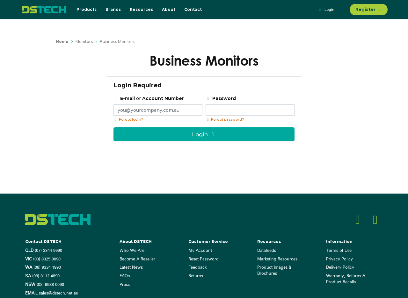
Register (368, 9)
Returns (195, 276)
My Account (200, 251)
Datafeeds (266, 251)
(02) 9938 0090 (44, 285)
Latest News (131, 268)
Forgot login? (128, 119)
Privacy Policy (339, 259)
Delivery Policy (340, 268)
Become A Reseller (137, 259)
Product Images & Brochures (274, 271)
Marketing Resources (277, 259)
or (148, 98)
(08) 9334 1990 (43, 268)
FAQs (125, 276)
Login (325, 9)
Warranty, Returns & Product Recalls (345, 279)
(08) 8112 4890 (42, 276)
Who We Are (132, 251)
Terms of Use (339, 251)
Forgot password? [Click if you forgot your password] (225, 119)
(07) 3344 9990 (43, 251)
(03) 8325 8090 (43, 259)
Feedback (197, 268)
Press (125, 285)
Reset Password (203, 259)
